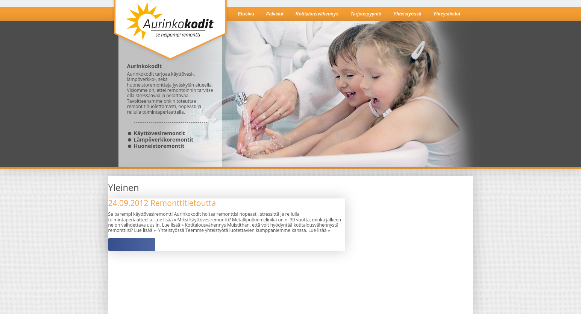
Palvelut (275, 14)
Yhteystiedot (446, 14)
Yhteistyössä (407, 14)
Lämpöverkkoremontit (164, 139)
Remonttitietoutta (162, 203)
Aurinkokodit (170, 31)
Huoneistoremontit (159, 145)
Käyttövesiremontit (159, 133)
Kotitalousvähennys (317, 14)
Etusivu (246, 14)
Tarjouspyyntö (365, 14)
